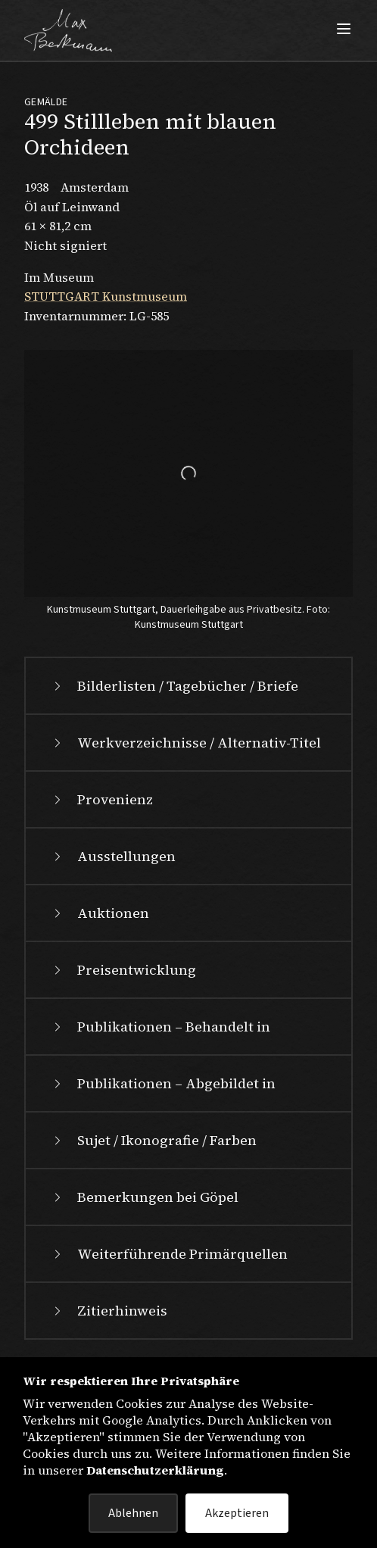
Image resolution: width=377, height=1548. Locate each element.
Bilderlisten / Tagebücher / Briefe (174, 685)
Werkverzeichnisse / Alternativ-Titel (185, 742)
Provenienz (101, 799)
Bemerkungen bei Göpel (144, 1197)
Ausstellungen (113, 856)
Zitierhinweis (108, 1310)
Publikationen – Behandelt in (160, 1026)
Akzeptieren (237, 1513)
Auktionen (99, 913)
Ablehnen (133, 1513)
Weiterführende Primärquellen (169, 1253)
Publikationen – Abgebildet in (163, 1083)
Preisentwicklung (123, 969)
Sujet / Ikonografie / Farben (153, 1140)
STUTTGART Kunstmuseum (105, 296)
